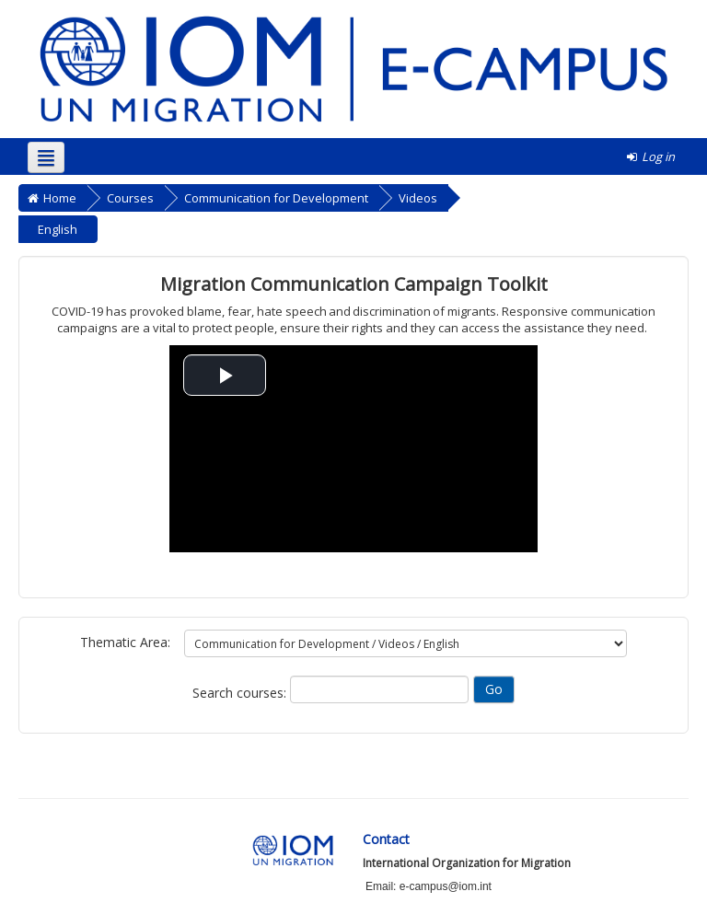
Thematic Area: (125, 642)
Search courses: (241, 692)
